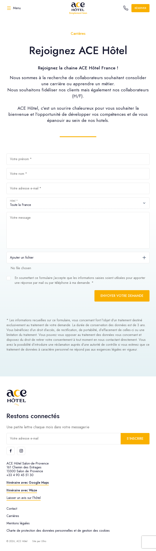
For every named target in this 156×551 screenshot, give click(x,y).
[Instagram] (21, 451)
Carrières (12, 516)
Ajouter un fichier (22, 257)
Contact (11, 508)
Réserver (140, 8)
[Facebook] (10, 451)
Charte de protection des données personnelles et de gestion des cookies (58, 530)
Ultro (43, 541)
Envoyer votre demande (122, 295)
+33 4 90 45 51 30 (20, 475)
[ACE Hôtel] (78, 8)
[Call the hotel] (125, 8)
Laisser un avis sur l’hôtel (23, 497)
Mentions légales (18, 523)
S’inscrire (135, 438)
